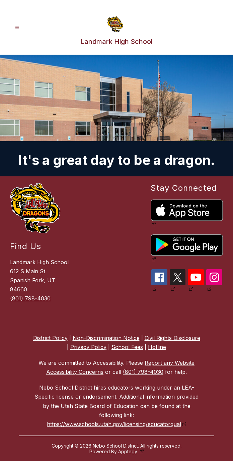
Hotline (157, 347)
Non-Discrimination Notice (106, 338)
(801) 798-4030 (30, 298)
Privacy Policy (88, 347)
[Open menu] (17, 28)
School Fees (127, 347)
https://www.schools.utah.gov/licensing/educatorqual (114, 424)
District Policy (50, 338)
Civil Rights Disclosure (172, 338)
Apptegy (128, 451)
